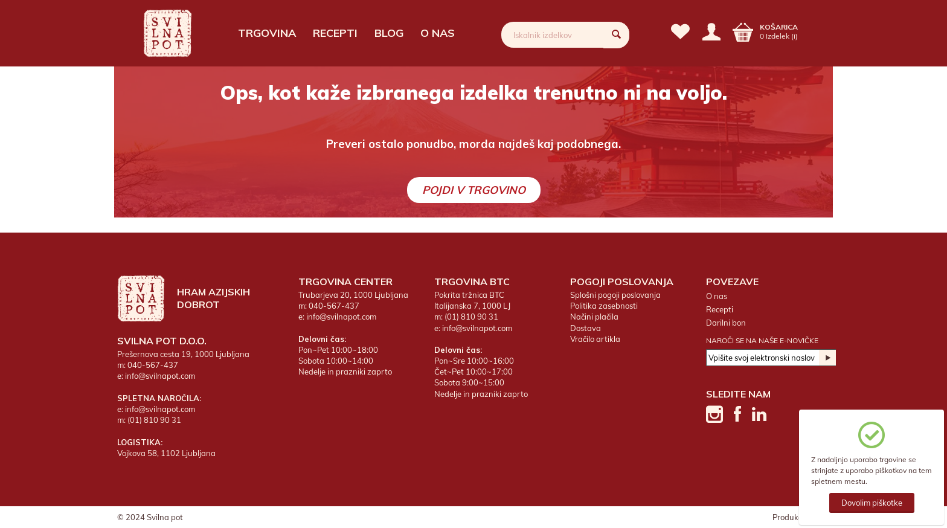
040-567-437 (152, 365)
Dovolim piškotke (871, 502)
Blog (388, 33)
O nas (437, 33)
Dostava (585, 328)
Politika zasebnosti (604, 306)
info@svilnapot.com (160, 376)
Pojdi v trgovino (473, 190)
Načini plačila (594, 316)
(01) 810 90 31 (154, 420)
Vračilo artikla (595, 339)
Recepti (335, 33)
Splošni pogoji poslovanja (615, 295)
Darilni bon (726, 322)
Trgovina (267, 33)
